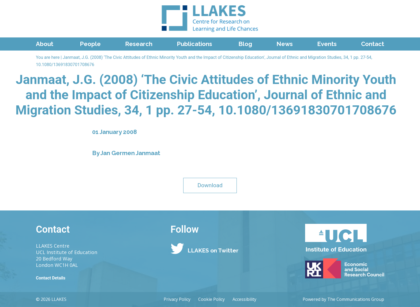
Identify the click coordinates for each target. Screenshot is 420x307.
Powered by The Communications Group (343, 299)
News (284, 43)
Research (138, 43)
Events (327, 43)
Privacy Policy (177, 299)
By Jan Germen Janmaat (126, 152)
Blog (245, 43)
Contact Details (50, 278)
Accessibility (244, 299)
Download (210, 185)
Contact (372, 43)
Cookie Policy (211, 299)
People (90, 43)
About (44, 43)
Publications (194, 43)
